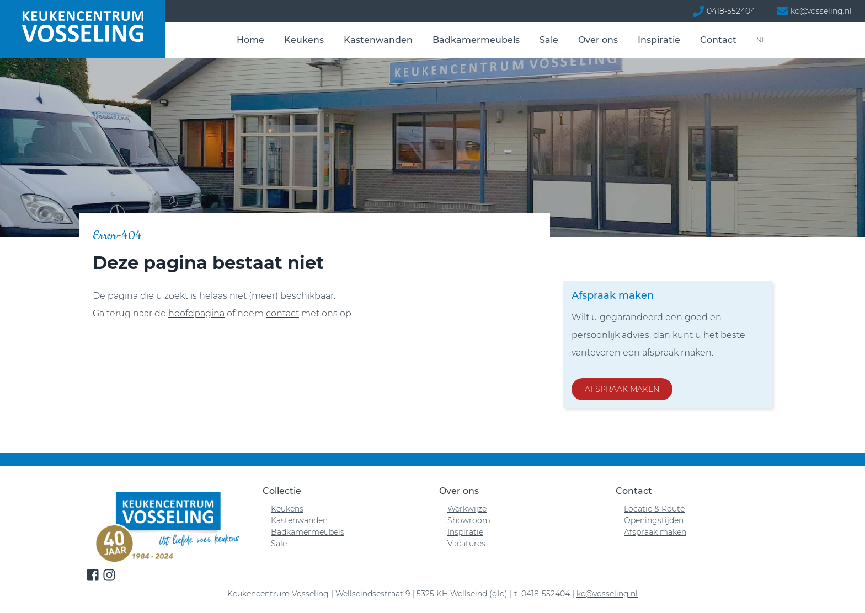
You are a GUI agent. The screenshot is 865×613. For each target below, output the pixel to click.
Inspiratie (659, 40)
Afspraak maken (622, 389)
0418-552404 (731, 11)
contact (282, 313)
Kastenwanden (378, 40)
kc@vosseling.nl (821, 11)
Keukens (304, 40)
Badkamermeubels (476, 40)
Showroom (468, 520)
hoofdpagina (196, 313)
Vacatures (466, 544)
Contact (718, 40)
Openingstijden (654, 520)
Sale (549, 40)
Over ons (598, 40)
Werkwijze (467, 509)
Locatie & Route (654, 509)
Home (250, 40)
